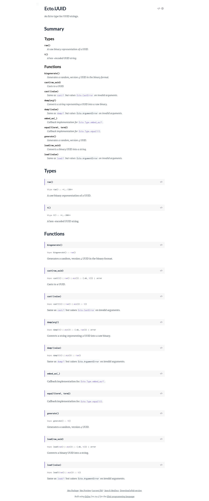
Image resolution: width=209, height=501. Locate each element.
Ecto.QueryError (10, 230)
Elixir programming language (142, 496)
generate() (72, 136)
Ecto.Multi (7, 37)
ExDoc (109, 496)
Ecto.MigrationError (12, 198)
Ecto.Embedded (10, 169)
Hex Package (94, 490)
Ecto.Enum (7, 66)
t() (68, 54)
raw (93, 252)
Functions (10, 90)
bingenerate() (73, 73)
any (95, 278)
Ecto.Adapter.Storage (12, 135)
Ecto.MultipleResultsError (15, 206)
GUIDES (6, 20)
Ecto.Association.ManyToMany (17, 161)
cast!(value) (73, 91)
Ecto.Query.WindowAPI (14, 105)
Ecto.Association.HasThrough (17, 157)
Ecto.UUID (7, 78)
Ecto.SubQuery (9, 113)
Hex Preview (107, 490)
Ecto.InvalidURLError (13, 194)
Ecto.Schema (8, 48)
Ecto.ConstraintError (12, 186)
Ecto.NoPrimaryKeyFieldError (17, 210)
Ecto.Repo (7, 44)
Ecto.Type (7, 74)
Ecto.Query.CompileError (14, 226)
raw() (69, 45)
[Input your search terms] (22, 4)
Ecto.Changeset (10, 33)
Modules (19, 20)
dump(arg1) (72, 100)
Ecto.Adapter (8, 123)
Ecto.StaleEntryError (12, 233)
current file (119, 490)
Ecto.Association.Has (12, 153)
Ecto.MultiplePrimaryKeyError (17, 202)
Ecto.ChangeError (11, 182)
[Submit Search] (4, 4)
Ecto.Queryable (10, 109)
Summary (9, 83)
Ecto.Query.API (10, 101)
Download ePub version (153, 490)
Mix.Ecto (6, 56)
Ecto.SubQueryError (12, 237)
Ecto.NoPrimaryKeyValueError (17, 214)
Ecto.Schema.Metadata (13, 52)
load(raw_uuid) (74, 145)
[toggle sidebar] (39, 4)
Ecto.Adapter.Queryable (14, 127)
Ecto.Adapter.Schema (12, 131)
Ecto (14, 11)
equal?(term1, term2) (77, 127)
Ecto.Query (7, 40)
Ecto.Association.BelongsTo (16, 149)
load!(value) (73, 154)
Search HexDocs (133, 490)
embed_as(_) (72, 118)
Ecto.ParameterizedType (14, 70)
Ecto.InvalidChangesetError (16, 190)
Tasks (32, 20)
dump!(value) (73, 109)
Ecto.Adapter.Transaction (14, 139)
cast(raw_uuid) (74, 82)
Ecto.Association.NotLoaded (16, 165)
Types (8, 87)
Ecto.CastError (9, 179)
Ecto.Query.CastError (13, 222)
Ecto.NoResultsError (12, 218)
